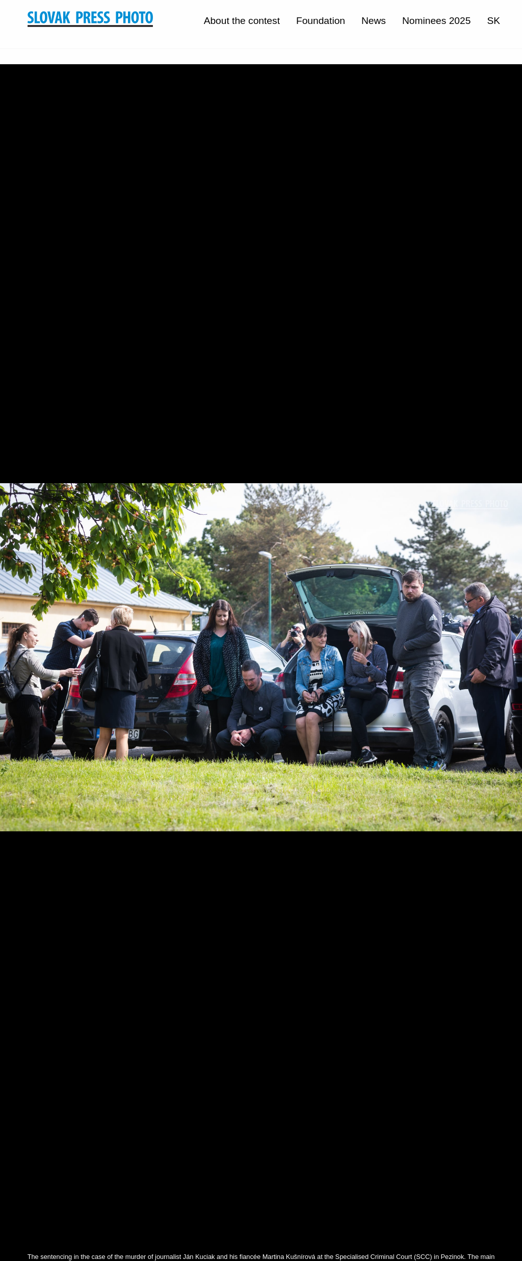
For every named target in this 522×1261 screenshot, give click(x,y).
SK (493, 20)
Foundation (320, 20)
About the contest (242, 20)
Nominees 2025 (436, 20)
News (373, 20)
